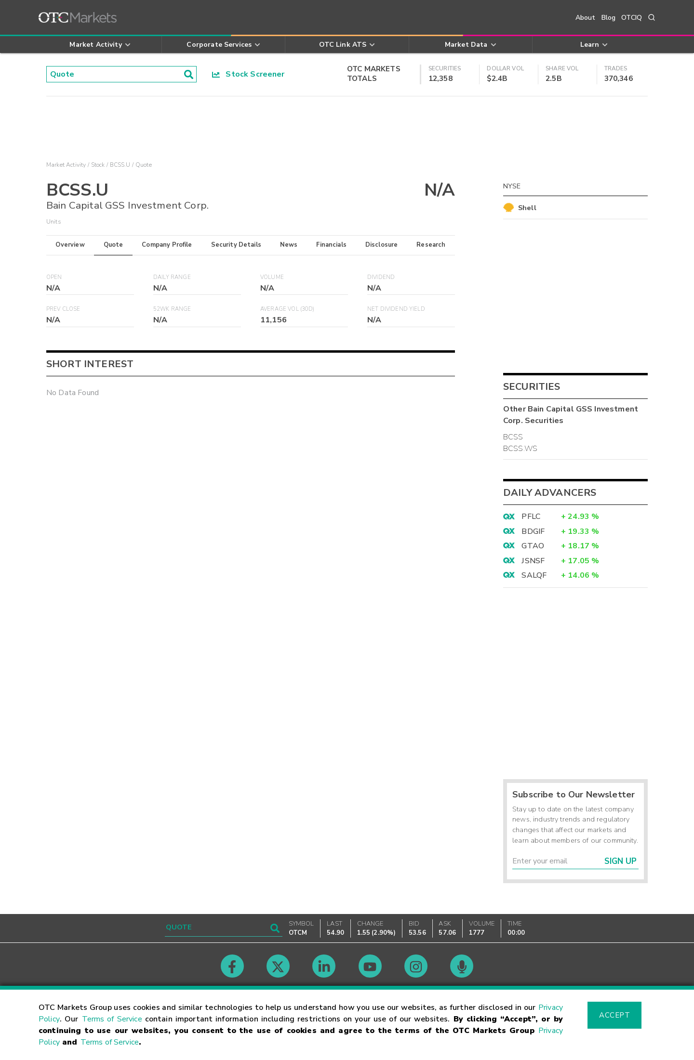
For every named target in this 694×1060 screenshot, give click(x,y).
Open (54, 277)
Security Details (236, 244)
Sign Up (620, 861)
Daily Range (172, 277)
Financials (331, 244)
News (289, 244)
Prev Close (63, 309)
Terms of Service (112, 1019)
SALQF (534, 575)
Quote (113, 244)
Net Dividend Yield (396, 309)
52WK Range (172, 309)
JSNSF (533, 561)
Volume (272, 277)
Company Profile (167, 244)
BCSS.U (120, 165)
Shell (527, 207)
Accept (614, 1015)
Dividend (381, 277)
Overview (69, 244)
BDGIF (533, 531)
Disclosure (381, 244)
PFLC (530, 516)
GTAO (532, 546)
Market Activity (66, 165)
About (585, 17)
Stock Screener (248, 74)
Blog (608, 17)
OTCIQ (631, 17)
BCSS (513, 437)
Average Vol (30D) (287, 309)
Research (430, 244)
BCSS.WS (520, 448)
